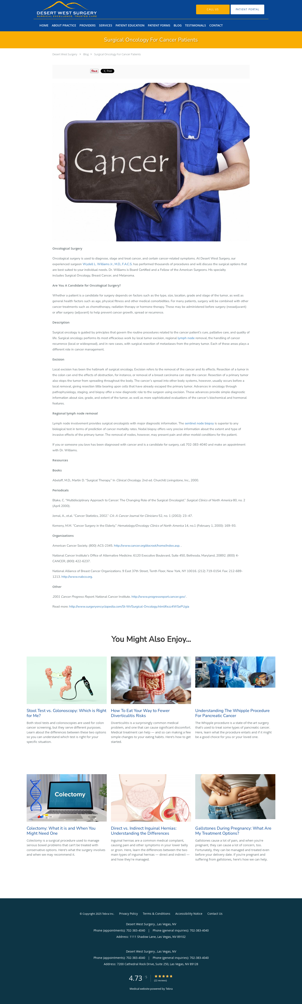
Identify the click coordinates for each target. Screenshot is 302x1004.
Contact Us (215, 914)
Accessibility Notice (188, 914)
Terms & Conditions (156, 914)
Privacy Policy (128, 914)
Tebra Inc (107, 914)
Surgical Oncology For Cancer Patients (117, 54)
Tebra (169, 989)
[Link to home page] (60, 9)
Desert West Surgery (65, 54)
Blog (86, 54)
